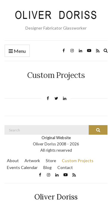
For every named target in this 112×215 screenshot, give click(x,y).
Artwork (32, 160)
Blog (47, 167)
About (13, 160)
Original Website (56, 137)
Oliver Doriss (56, 197)
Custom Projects (77, 160)
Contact (65, 167)
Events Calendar (22, 167)
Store (51, 160)
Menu (17, 51)
